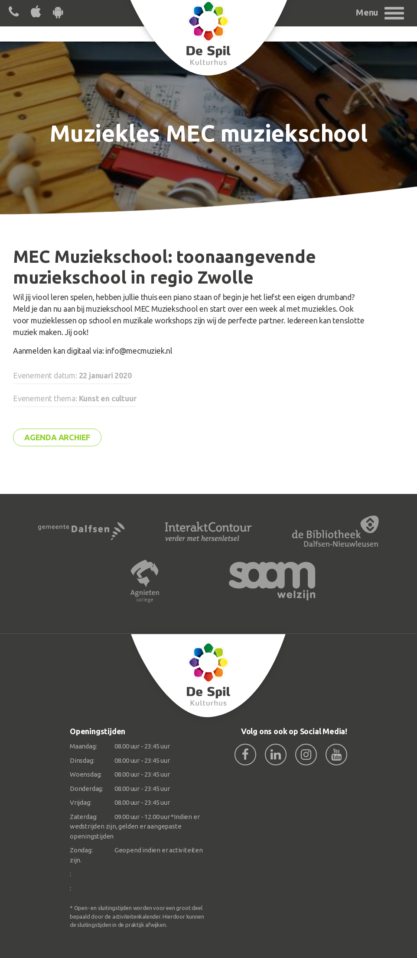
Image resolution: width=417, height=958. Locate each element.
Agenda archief (57, 437)
